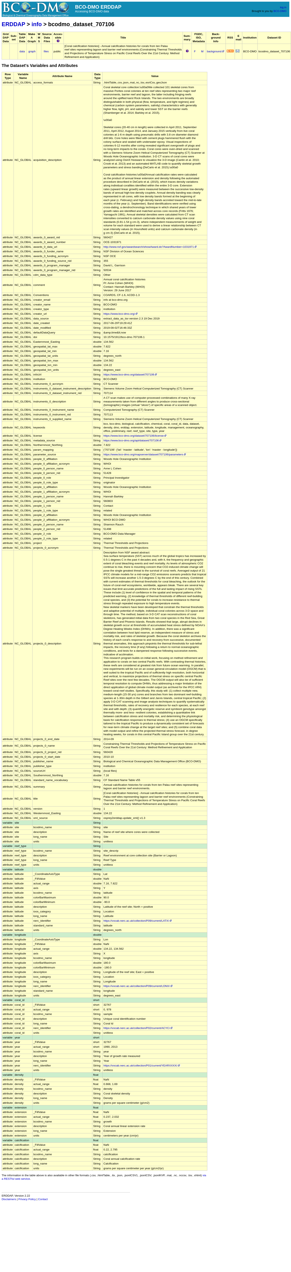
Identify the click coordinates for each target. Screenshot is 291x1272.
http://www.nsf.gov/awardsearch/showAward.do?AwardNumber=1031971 (150, 246)
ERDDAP (13, 24)
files (46, 51)
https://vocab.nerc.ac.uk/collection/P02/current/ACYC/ (138, 1028)
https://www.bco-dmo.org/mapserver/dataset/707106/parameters (145, 454)
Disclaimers (9, 1199)
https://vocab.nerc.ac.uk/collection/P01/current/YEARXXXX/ (142, 1065)
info (36, 24)
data (22, 51)
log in (283, 7)
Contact (43, 1199)
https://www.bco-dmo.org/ (120, 313)
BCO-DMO (280, 11)
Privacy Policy (27, 1199)
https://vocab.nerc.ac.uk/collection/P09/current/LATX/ (137, 920)
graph (32, 51)
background (216, 51)
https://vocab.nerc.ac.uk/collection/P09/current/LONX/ (138, 986)
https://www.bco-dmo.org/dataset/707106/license (135, 435)
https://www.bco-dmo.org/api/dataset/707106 (132, 440)
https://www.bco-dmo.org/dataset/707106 (130, 374)
